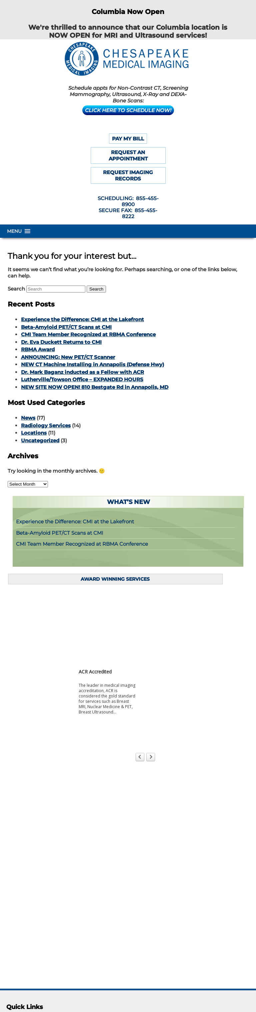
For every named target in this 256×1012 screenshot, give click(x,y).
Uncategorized (40, 440)
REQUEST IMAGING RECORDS (128, 175)
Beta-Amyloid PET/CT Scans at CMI (66, 327)
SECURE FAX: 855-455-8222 (128, 213)
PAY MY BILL (128, 138)
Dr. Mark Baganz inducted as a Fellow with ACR (82, 372)
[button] (14, 231)
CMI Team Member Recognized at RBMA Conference (88, 334)
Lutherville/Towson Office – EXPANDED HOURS (82, 379)
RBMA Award (38, 349)
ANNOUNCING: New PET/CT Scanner (68, 357)
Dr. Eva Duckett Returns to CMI (61, 342)
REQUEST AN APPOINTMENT (128, 155)
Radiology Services (46, 425)
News (28, 418)
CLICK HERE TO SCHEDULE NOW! (128, 110)
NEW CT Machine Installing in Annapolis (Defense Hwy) (92, 364)
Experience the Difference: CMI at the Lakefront (82, 319)
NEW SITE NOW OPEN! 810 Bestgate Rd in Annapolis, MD (94, 387)
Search (16, 289)
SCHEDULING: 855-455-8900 (128, 201)
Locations (34, 433)
